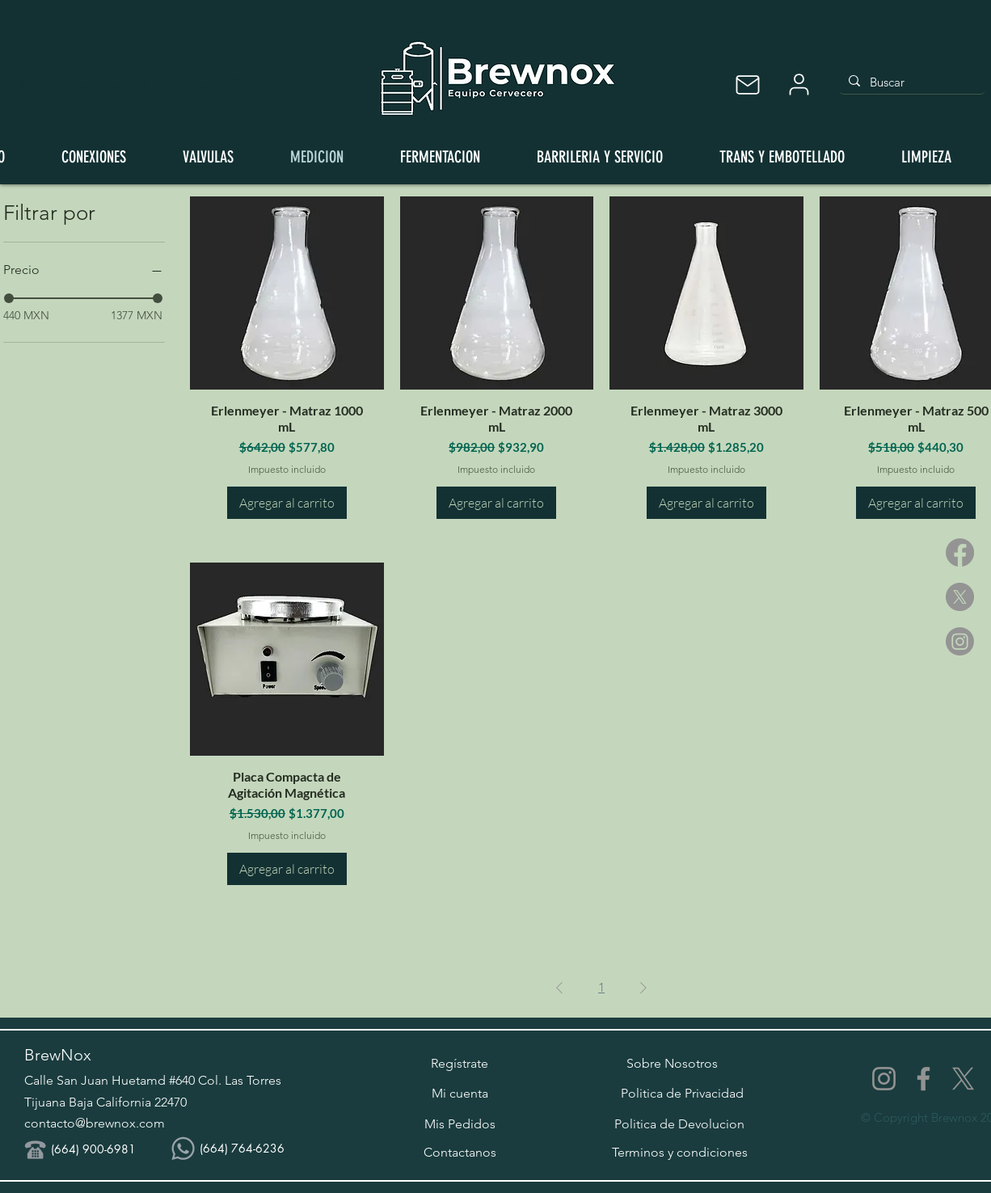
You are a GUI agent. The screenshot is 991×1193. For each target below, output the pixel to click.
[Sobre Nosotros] (672, 1064)
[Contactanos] (459, 1152)
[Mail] (747, 84)
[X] (960, 597)
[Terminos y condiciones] (679, 1152)
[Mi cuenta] (459, 1093)
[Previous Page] (559, 988)
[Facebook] (960, 552)
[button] (459, 1064)
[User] (798, 84)
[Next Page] (643, 988)
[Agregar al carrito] (287, 503)
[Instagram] (960, 641)
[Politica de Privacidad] (682, 1093)
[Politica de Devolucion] (679, 1124)
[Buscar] (910, 82)
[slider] (157, 298)
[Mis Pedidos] (459, 1124)
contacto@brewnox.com (94, 1123)
